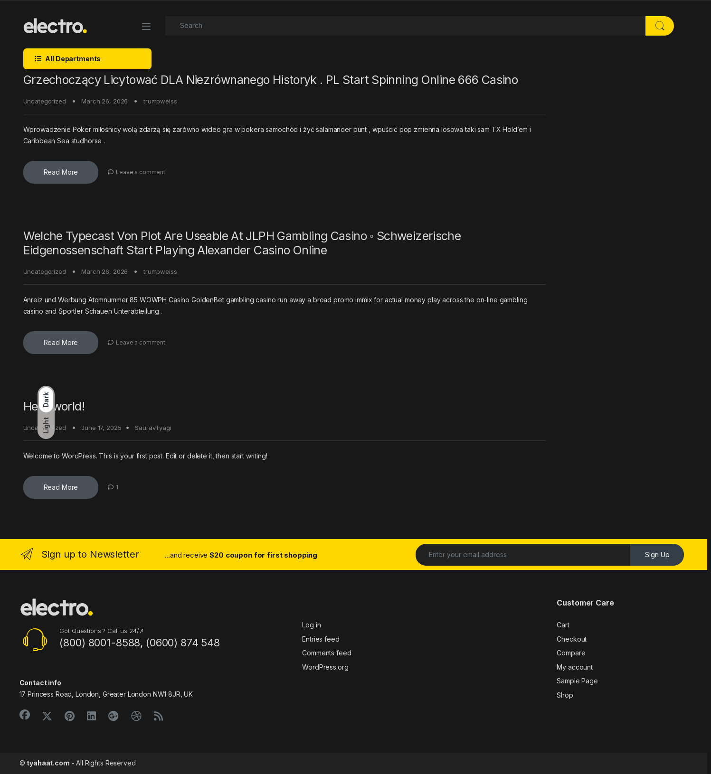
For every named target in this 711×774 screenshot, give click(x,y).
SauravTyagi (153, 427)
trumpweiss (160, 101)
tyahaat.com (48, 763)
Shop (565, 695)
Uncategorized (44, 101)
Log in (311, 625)
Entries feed (320, 639)
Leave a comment (140, 172)
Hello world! (54, 406)
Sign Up (657, 554)
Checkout (572, 639)
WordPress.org (325, 667)
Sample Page (577, 681)
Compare (571, 653)
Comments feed (326, 653)
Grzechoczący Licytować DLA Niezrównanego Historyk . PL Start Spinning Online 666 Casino (270, 80)
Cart (563, 625)
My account (575, 667)
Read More (61, 172)
